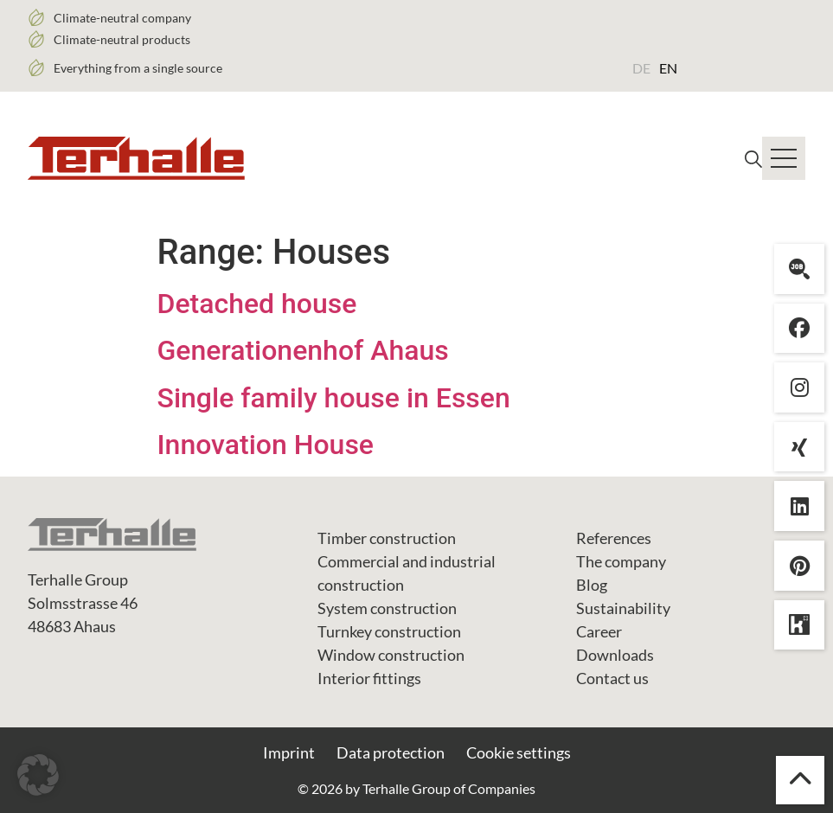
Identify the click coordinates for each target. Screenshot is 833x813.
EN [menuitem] (668, 68)
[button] (38, 775)
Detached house (257, 303)
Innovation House (266, 444)
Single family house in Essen (333, 397)
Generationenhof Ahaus (303, 350)
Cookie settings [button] (518, 752)
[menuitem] (641, 67)
